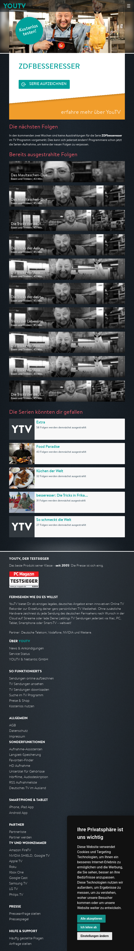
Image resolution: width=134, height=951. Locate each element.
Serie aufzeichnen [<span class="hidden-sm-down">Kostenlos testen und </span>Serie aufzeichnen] (48, 84)
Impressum (17, 736)
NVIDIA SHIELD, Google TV (29, 855)
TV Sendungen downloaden (29, 689)
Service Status (19, 654)
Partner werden (20, 837)
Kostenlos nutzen (21, 706)
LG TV (13, 889)
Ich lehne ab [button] (89, 927)
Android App (18, 812)
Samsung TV (18, 883)
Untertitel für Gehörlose (27, 771)
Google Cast (18, 878)
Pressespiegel (19, 919)
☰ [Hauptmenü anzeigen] (129, 6)
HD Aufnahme (19, 765)
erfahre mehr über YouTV (91, 112)
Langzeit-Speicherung (25, 754)
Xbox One (16, 872)
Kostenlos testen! (29, 30)
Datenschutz (18, 730)
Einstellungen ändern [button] (95, 936)
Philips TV (16, 894)
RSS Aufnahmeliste (23, 782)
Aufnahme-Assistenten (25, 749)
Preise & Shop (19, 700)
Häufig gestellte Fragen (26, 938)
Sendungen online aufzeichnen (31, 678)
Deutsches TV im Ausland (27, 788)
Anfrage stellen (20, 943)
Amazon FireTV (20, 850)
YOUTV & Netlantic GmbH (28, 659)
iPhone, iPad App (21, 807)
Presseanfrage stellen (25, 913)
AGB (12, 725)
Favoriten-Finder (21, 760)
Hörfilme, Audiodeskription (28, 777)
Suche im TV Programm (26, 695)
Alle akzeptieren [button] (91, 918)
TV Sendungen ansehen (26, 684)
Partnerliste (17, 832)
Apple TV (15, 861)
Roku (12, 867)
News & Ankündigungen (26, 648)
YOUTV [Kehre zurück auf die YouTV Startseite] (14, 6)
